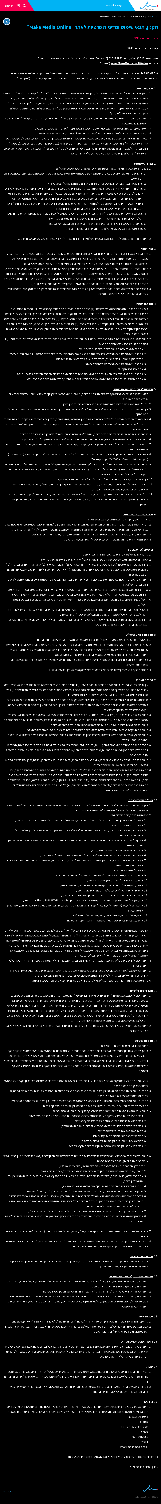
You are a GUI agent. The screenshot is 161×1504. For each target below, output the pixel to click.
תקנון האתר (7, 1491)
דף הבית (154, 16)
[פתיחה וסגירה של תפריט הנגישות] (6, 21)
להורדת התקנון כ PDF (146, 38)
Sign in (9, 6)
